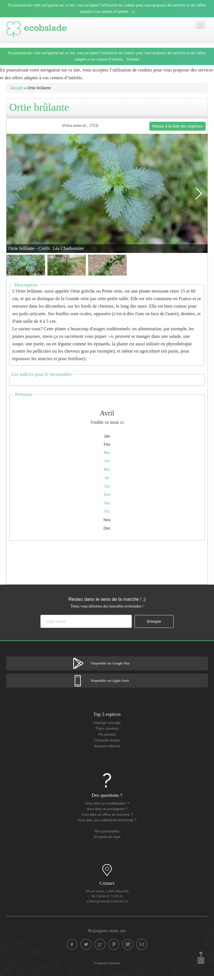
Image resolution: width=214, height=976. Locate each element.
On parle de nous (107, 837)
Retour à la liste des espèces (177, 126)
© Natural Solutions (107, 963)
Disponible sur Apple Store (110, 681)
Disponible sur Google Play (110, 663)
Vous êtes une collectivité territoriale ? (106, 820)
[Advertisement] (107, 561)
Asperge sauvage (107, 723)
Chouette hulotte (107, 740)
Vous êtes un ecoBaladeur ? (107, 803)
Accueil (16, 88)
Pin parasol (107, 734)
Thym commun (106, 729)
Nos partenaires (107, 831)
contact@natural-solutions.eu (107, 901)
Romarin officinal (107, 746)
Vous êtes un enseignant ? (107, 809)
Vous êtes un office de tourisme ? (107, 815)
